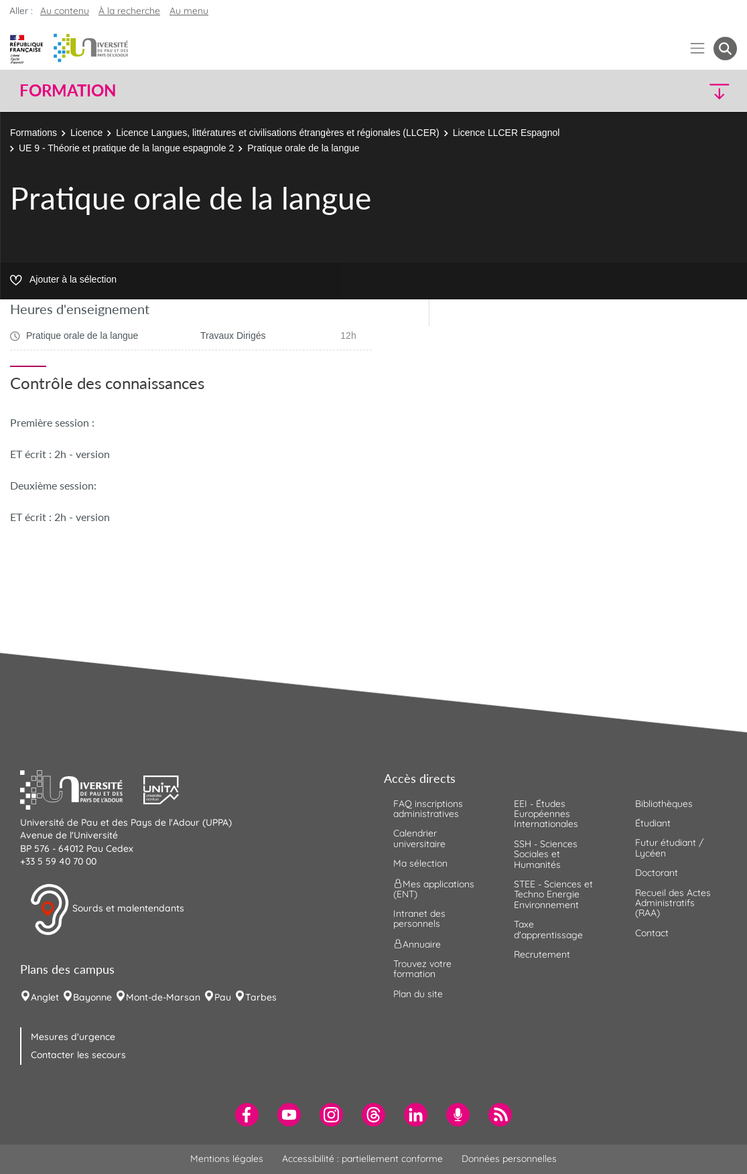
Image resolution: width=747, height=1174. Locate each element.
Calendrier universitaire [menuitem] (419, 838)
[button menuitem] (725, 48)
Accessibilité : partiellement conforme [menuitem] (362, 1159)
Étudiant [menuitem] (653, 823)
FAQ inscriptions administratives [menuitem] (428, 809)
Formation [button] (67, 90)
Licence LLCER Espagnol (506, 132)
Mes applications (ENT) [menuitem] (433, 888)
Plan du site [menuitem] (418, 994)
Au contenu (64, 11)
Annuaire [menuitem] (417, 944)
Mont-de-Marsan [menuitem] (163, 997)
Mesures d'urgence (73, 1037)
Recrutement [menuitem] (542, 954)
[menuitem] (247, 1114)
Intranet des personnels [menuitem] (419, 918)
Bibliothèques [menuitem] (664, 804)
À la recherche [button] (129, 11)
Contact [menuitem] (652, 933)
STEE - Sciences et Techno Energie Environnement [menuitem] (553, 894)
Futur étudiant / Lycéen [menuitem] (669, 847)
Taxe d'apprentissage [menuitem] (548, 929)
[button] (649, 90)
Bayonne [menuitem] (92, 997)
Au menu (188, 11)
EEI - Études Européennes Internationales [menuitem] (546, 814)
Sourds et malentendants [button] (106, 909)
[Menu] (698, 49)
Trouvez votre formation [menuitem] (422, 969)
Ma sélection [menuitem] (420, 863)
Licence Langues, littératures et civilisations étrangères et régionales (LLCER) (277, 132)
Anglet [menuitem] (45, 997)
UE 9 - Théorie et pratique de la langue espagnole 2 (126, 148)
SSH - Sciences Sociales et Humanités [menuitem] (546, 854)
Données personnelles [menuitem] (509, 1159)
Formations (33, 132)
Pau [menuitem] (222, 997)
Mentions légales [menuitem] (226, 1159)
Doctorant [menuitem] (656, 873)
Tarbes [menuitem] (261, 997)
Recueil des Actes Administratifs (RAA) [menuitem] (673, 903)
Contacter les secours (78, 1055)
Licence (86, 132)
